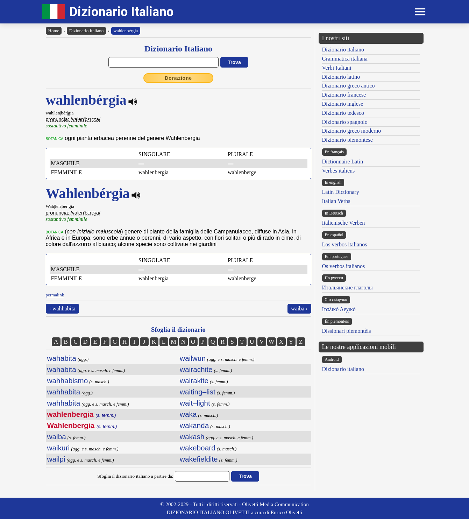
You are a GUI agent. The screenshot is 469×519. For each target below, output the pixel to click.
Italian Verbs (336, 201)
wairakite (194, 381)
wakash (192, 437)
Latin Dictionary (340, 192)
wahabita (61, 358)
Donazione (178, 78)
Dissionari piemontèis (346, 331)
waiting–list (197, 392)
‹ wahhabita (62, 308)
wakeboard (197, 448)
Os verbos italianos (343, 266)
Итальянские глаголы (347, 287)
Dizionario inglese (342, 104)
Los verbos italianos (344, 244)
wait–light (195, 403)
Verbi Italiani (336, 68)
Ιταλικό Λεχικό (339, 309)
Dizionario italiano (343, 49)
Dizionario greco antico (348, 86)
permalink (55, 294)
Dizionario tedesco (343, 113)
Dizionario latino (341, 77)
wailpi (56, 459)
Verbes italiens (338, 171)
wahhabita (63, 392)
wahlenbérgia (126, 30)
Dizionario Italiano (121, 11)
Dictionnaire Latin (342, 161)
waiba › (299, 308)
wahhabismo (67, 381)
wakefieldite (199, 459)
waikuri (58, 448)
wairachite (196, 369)
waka (188, 414)
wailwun (193, 358)
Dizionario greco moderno (351, 131)
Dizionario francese (344, 95)
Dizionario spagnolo (345, 122)
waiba (56, 437)
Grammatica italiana (345, 59)
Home (53, 30)
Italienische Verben (343, 223)
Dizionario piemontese (347, 140)
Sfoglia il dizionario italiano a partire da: (135, 476)
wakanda (194, 425)
